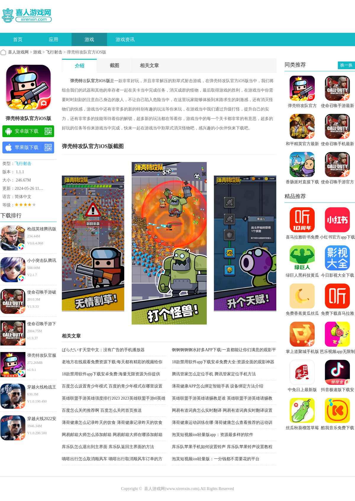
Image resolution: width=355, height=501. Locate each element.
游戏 (89, 39)
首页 (17, 39)
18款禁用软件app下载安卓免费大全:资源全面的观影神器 (223, 362)
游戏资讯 (125, 39)
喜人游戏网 (18, 52)
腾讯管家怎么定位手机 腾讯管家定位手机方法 (214, 374)
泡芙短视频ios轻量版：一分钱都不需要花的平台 (215, 459)
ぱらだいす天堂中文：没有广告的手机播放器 (103, 350)
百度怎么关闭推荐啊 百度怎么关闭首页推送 (102, 410)
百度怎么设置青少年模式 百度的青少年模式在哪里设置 (112, 386)
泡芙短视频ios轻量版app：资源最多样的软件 (212, 434)
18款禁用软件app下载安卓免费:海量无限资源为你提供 (111, 374)
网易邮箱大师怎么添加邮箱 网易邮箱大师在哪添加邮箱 (112, 434)
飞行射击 (54, 52)
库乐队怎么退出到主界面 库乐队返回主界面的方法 (108, 447)
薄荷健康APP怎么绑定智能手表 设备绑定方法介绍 (217, 386)
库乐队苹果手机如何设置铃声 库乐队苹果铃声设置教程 (222, 447)
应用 (53, 39)
